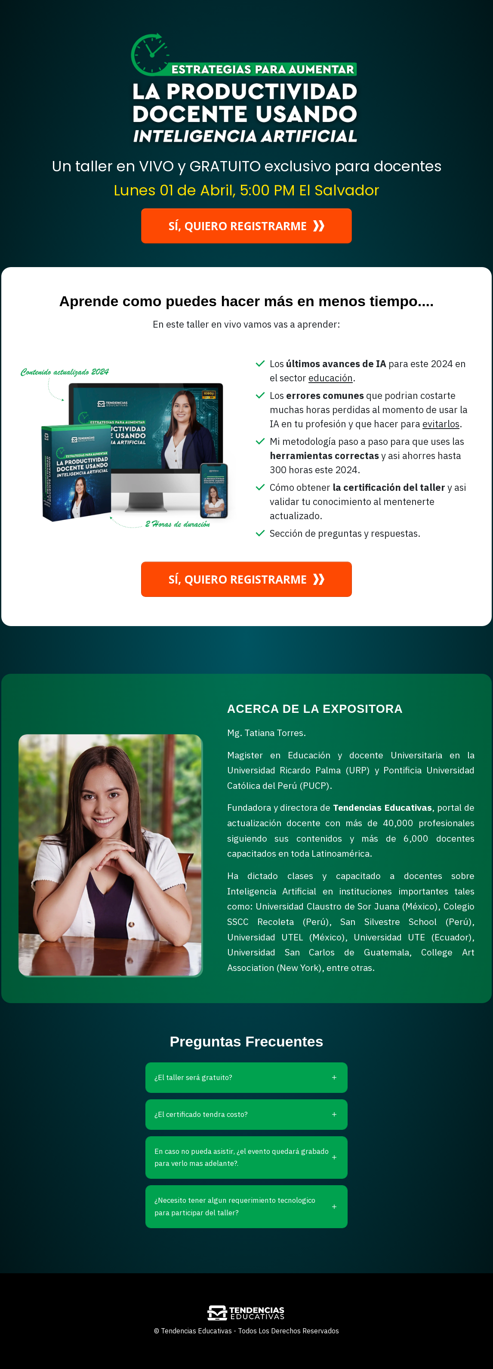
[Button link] (246, 225)
